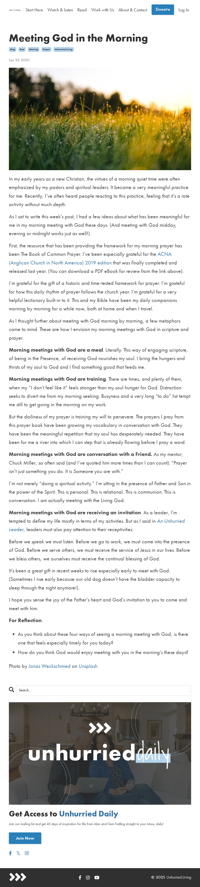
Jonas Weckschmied (50, 665)
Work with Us (102, 10)
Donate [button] (163, 10)
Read (82, 10)
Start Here (34, 10)
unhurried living (63, 49)
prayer (46, 49)
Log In (183, 10)
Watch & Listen (60, 10)
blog (12, 49)
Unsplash (88, 665)
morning (33, 49)
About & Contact (133, 10)
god (22, 49)
